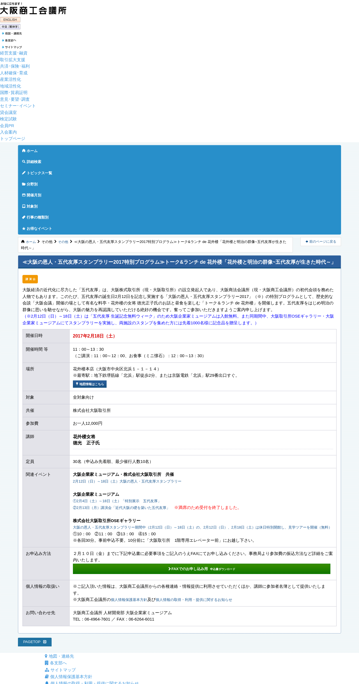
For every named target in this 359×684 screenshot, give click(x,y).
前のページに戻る (321, 162)
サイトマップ (60, 599)
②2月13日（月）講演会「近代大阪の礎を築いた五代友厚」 (129, 429)
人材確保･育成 (13, 71)
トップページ (12, 137)
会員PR (7, 124)
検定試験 (8, 117)
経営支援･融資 (13, 51)
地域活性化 (10, 84)
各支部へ (56, 592)
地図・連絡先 (59, 586)
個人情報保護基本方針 (132, 528)
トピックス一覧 (87, 149)
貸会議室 (8, 111)
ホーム (30, 149)
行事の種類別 (200, 149)
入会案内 (8, 130)
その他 (64, 162)
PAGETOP (35, 571)
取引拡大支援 (12, 58)
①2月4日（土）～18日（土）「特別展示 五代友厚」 (124, 422)
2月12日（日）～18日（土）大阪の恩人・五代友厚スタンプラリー (135, 402)
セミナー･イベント (18, 104)
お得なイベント (238, 149)
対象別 (170, 149)
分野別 (117, 149)
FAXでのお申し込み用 (116, 496)
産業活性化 (10, 78)
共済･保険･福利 (15, 65)
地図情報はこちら (91, 305)
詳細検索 (54, 149)
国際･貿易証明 (13, 91)
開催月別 (143, 149)
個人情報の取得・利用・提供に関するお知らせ (205, 528)
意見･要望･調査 (15, 98)
